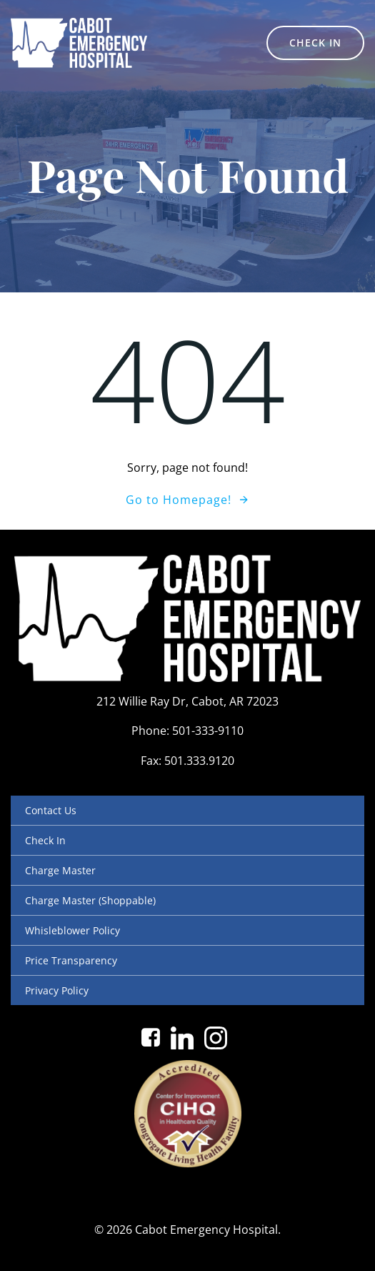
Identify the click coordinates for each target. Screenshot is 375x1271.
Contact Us (50, 810)
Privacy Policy (57, 990)
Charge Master (60, 870)
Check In (45, 840)
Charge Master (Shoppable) (90, 900)
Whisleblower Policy (72, 930)
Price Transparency (71, 960)
